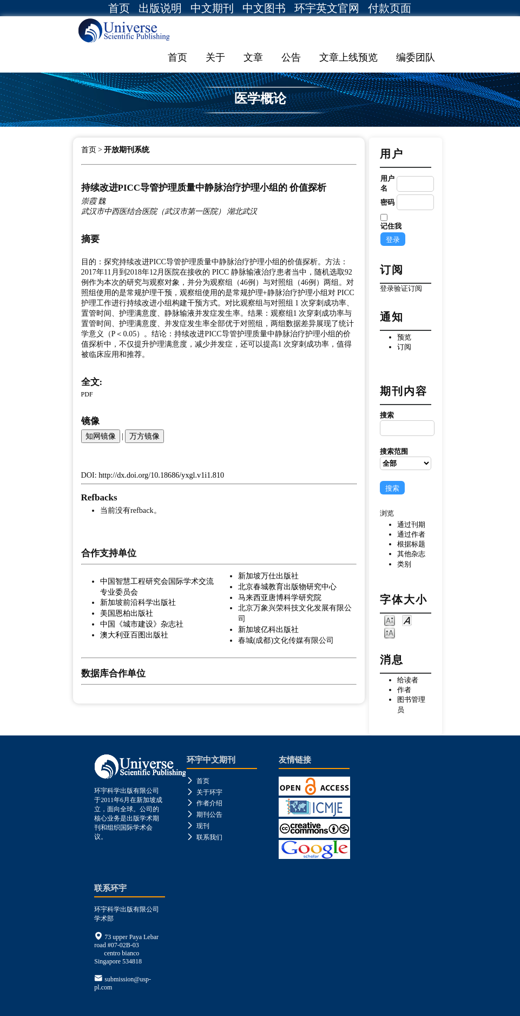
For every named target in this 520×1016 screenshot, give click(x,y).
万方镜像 (144, 436)
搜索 (405, 423)
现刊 (198, 826)
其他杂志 (411, 554)
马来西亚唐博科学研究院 (279, 597)
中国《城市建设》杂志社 (141, 624)
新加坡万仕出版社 (268, 575)
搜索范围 (405, 458)
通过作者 (411, 534)
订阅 (404, 347)
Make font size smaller (389, 620)
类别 (404, 564)
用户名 (387, 183)
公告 (291, 57)
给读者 (407, 680)
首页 (119, 8)
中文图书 (264, 8)
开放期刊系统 (126, 150)
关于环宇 (204, 792)
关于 (215, 57)
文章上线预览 (348, 57)
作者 (404, 690)
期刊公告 (204, 814)
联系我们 (204, 837)
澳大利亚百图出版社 (134, 634)
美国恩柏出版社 (126, 613)
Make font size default (406, 620)
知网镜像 (100, 436)
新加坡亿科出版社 (268, 629)
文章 (253, 57)
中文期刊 (212, 8)
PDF (87, 394)
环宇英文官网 (326, 8)
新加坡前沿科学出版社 (138, 602)
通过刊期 (411, 524)
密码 (387, 202)
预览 (404, 337)
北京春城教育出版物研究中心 (287, 586)
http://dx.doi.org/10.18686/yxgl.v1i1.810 (161, 475)
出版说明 (160, 8)
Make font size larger (389, 632)
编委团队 (415, 57)
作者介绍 (204, 803)
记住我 (390, 226)
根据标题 (411, 544)
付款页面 (389, 8)
